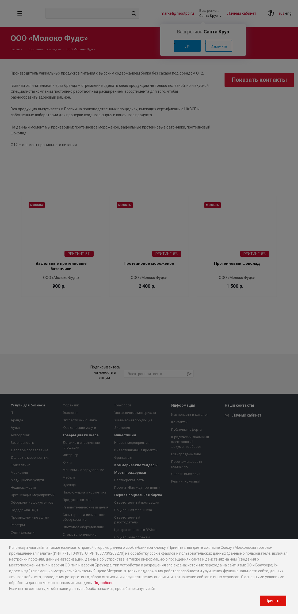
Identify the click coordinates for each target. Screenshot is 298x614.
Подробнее (103, 583)
